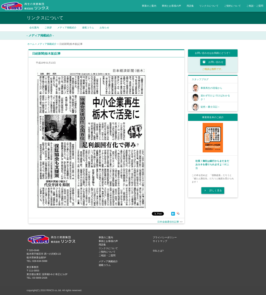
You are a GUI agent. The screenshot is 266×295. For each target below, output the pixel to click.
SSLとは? (158, 250)
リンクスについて (209, 5)
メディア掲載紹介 (66, 27)
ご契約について (232, 5)
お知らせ (104, 27)
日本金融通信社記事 (168, 221)
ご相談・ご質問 (254, 5)
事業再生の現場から (211, 88)
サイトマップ (160, 241)
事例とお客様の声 (171, 5)
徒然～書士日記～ (210, 106)
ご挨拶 (48, 27)
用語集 (190, 5)
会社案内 (34, 27)
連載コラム (88, 27)
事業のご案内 (149, 5)
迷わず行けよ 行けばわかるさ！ (215, 97)
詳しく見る (213, 190)
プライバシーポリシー (165, 237)
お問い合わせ (212, 62)
